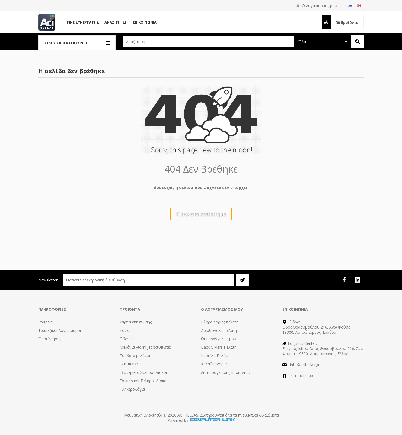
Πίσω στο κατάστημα (201, 214)
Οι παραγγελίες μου (218, 338)
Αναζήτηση (115, 22)
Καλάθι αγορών (215, 363)
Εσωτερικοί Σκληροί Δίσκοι (144, 380)
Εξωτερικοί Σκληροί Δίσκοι (143, 372)
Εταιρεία (45, 321)
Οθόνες (126, 338)
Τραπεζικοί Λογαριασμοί (59, 330)
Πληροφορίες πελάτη (219, 321)
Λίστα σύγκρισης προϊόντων (226, 372)
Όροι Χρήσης (49, 338)
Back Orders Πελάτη (219, 347)
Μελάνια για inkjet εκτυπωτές (145, 347)
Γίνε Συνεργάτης (83, 22)
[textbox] (208, 41)
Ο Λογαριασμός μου (319, 5)
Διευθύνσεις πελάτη (219, 330)
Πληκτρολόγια (132, 389)
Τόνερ (125, 330)
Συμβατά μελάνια (135, 355)
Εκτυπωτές (129, 363)
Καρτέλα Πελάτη (215, 355)
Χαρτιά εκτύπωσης (136, 321)
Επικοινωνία (145, 22)
